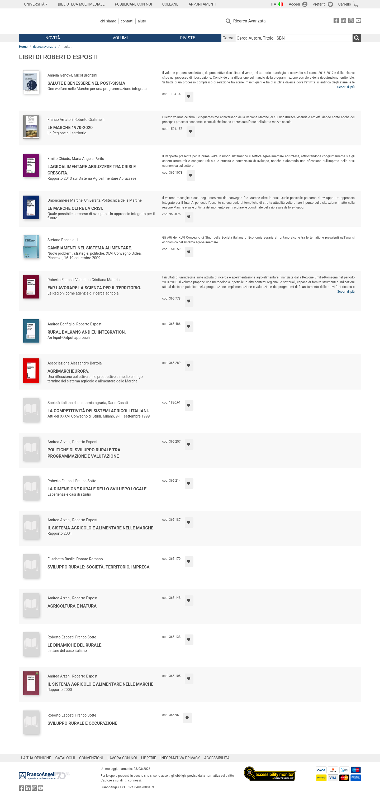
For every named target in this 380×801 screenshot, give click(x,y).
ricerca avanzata (44, 47)
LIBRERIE (148, 758)
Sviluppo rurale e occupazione (82, 723)
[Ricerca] (357, 38)
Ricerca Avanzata (249, 20)
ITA (273, 4)
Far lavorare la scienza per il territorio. (94, 287)
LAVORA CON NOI (122, 758)
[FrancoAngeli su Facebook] (336, 21)
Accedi (294, 4)
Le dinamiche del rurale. (75, 645)
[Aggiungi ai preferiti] (189, 97)
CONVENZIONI (91, 758)
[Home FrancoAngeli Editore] (54, 21)
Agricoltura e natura (72, 606)
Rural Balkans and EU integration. (87, 332)
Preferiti (319, 4)
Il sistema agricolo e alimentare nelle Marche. (101, 527)
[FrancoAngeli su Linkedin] (343, 21)
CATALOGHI (65, 758)
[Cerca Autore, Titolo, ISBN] (294, 38)
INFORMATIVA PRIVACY (180, 758)
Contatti (127, 21)
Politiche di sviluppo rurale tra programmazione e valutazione (84, 453)
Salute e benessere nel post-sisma (86, 83)
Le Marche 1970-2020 (70, 127)
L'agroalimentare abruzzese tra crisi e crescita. (92, 170)
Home (23, 47)
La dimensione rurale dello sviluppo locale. (98, 488)
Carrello (344, 4)
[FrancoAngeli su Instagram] (351, 21)
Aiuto (142, 21)
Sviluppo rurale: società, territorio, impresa (98, 567)
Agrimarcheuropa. (68, 371)
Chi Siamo (108, 21)
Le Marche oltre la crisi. (75, 208)
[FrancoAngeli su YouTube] (358, 21)
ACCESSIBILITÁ (217, 758)
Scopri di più (346, 87)
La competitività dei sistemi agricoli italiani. (98, 410)
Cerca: (228, 37)
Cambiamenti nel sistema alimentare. (90, 247)
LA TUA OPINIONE (36, 758)
